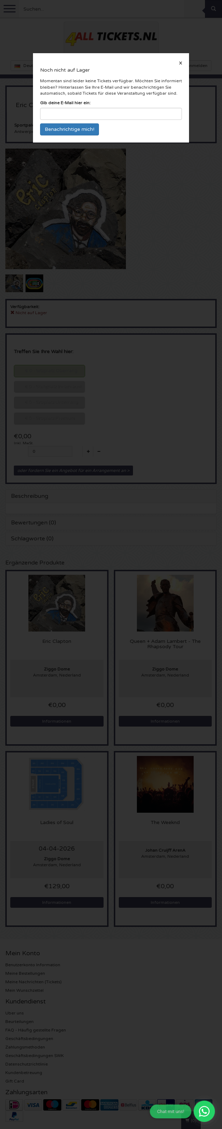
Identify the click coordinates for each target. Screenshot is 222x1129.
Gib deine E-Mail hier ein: (65, 102)
